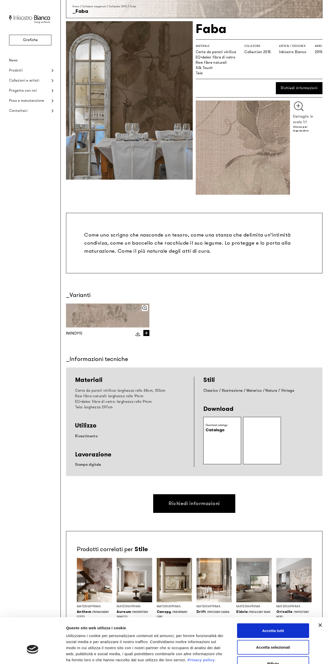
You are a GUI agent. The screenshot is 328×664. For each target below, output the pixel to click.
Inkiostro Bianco (293, 52)
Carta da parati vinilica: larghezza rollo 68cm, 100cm (120, 390)
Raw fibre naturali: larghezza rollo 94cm (109, 396)
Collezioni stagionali (94, 6)
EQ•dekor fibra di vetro (215, 57)
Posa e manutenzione (26, 100)
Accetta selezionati (273, 614)
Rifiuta (273, 631)
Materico (254, 390)
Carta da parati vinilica (216, 52)
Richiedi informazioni (299, 88)
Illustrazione (232, 390)
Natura (271, 390)
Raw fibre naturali (211, 62)
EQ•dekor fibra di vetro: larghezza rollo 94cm (113, 401)
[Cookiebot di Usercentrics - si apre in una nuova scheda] (33, 654)
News (13, 60)
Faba (133, 6)
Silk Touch (204, 67)
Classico (210, 390)
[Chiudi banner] (320, 592)
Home (75, 6)
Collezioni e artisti (24, 80)
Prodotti (16, 70)
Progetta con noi (23, 90)
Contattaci (18, 110)
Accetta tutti (273, 598)
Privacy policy (201, 627)
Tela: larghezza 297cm (94, 407)
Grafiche (30, 40)
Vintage (287, 390)
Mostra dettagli (265, 654)
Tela (199, 73)
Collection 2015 (118, 6)
